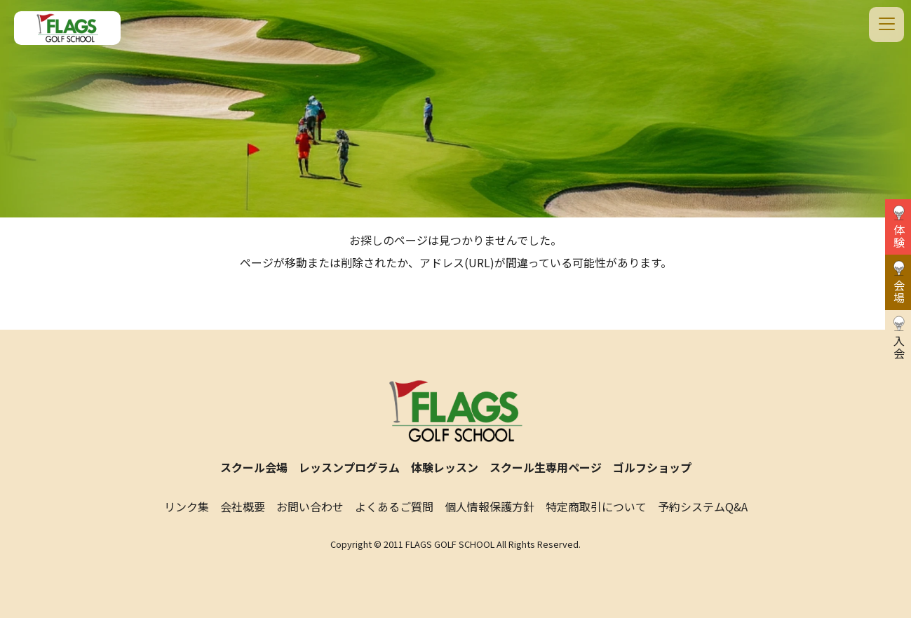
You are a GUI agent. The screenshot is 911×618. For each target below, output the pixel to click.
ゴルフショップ (652, 467)
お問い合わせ (310, 506)
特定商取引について (596, 506)
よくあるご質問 (394, 506)
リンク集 (186, 506)
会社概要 (242, 506)
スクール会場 (254, 467)
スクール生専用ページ (546, 467)
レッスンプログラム (349, 467)
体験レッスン (444, 467)
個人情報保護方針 (489, 506)
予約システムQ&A (703, 506)
